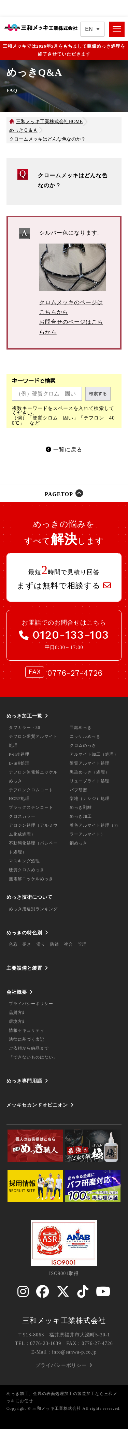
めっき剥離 (81, 807)
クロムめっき (83, 745)
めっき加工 (81, 816)
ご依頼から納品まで (29, 1048)
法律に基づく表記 (26, 1039)
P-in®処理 (19, 754)
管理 (82, 944)
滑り (41, 944)
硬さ (27, 944)
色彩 (13, 944)
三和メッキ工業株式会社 (64, 1320)
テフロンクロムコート (31, 790)
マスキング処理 (24, 861)
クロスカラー (22, 816)
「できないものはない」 (33, 1057)
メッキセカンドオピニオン (37, 1105)
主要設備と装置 (24, 968)
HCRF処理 (19, 798)
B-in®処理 (19, 763)
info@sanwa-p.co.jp (74, 1352)
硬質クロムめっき (26, 869)
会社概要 (16, 992)
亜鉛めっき (81, 727)
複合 (68, 944)
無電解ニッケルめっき (31, 878)
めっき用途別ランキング (33, 909)
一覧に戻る (67, 449)
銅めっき (78, 843)
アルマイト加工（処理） (94, 754)
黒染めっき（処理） (90, 772)
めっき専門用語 (24, 1081)
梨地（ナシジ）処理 (90, 798)
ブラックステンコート (31, 807)
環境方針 (18, 1021)
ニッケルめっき (85, 736)
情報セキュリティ (26, 1030)
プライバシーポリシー (31, 1003)
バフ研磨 (78, 790)
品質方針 (18, 1012)
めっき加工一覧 (24, 716)
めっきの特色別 (24, 932)
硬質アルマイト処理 (90, 763)
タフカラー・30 (24, 727)
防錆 (54, 944)
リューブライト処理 (90, 781)
